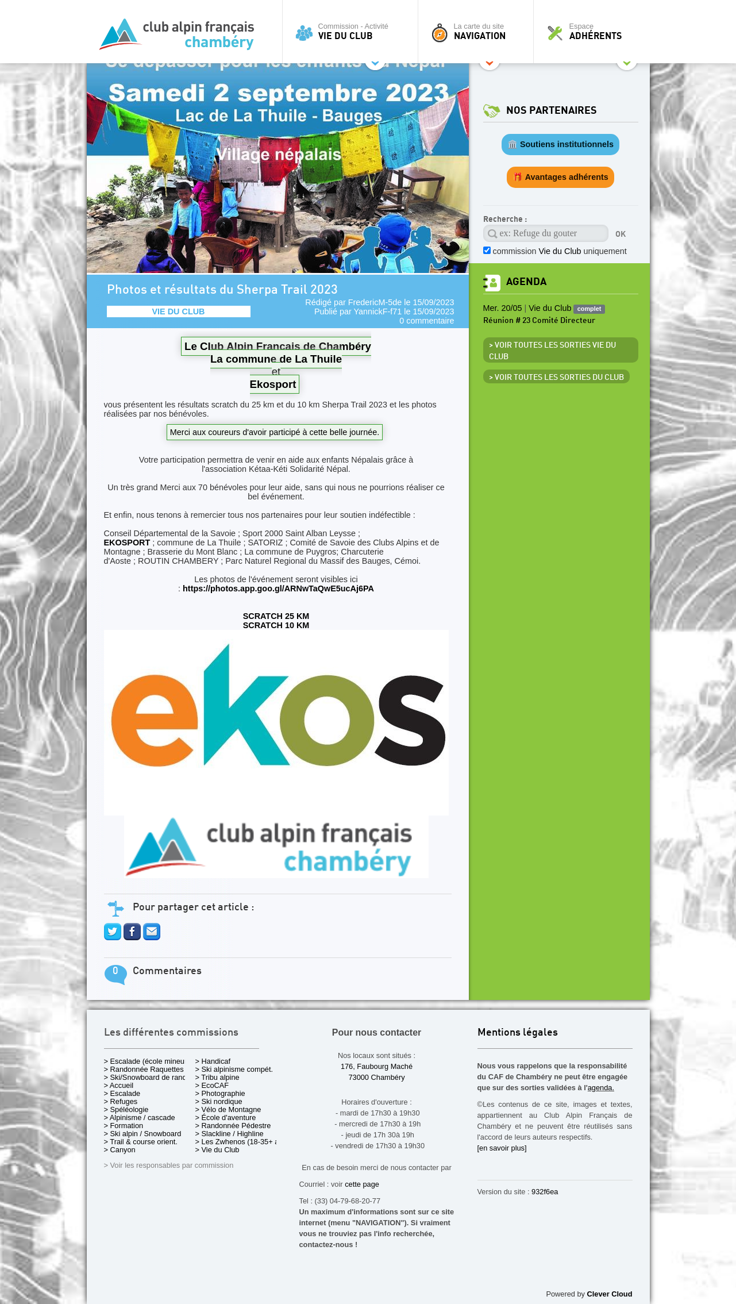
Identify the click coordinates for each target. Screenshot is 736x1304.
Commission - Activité (353, 31)
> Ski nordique (218, 1101)
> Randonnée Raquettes (144, 1069)
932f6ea (544, 1191)
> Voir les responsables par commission (169, 1165)
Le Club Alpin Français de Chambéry (277, 346)
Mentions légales (517, 1033)
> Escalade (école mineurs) (148, 1061)
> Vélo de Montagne (228, 1109)
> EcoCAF (212, 1085)
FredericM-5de (375, 302)
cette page (362, 1184)
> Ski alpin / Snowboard (143, 1133)
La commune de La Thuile (276, 359)
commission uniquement (560, 251)
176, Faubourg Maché (377, 1066)
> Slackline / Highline (229, 1133)
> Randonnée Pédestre (233, 1125)
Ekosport (273, 384)
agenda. (601, 1087)
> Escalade (122, 1093)
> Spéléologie (126, 1109)
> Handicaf (213, 1061)
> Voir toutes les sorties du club (556, 378)
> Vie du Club (217, 1149)
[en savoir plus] (502, 1148)
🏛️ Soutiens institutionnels (560, 144)
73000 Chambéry (376, 1077)
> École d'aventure (225, 1117)
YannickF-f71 (378, 311)
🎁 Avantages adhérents (560, 177)
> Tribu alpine (217, 1077)
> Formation (124, 1125)
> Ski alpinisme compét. (234, 1069)
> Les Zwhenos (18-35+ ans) (242, 1141)
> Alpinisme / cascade (139, 1117)
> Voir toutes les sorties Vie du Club (552, 351)
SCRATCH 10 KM (276, 625)
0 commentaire (426, 320)
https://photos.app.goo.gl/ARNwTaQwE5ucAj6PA (278, 588)
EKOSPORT (127, 542)
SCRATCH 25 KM (276, 616)
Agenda (526, 281)
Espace (594, 31)
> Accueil (119, 1085)
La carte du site (478, 31)
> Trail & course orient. (141, 1141)
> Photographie (220, 1093)
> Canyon (120, 1149)
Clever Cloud (610, 1294)
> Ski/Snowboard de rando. (148, 1077)
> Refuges (121, 1101)
